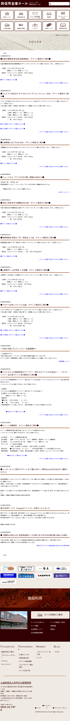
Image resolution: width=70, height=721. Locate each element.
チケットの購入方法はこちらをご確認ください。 (54, 83)
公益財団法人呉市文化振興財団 (15, 682)
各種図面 (53, 626)
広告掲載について (37, 629)
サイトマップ (6, 664)
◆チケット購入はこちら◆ (8, 80)
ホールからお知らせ (37, 622)
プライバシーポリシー (8, 656)
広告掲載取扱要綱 (37, 633)
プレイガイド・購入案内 (26, 665)
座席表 (52, 629)
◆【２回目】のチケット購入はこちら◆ (12, 128)
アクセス (4, 661)
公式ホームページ (64, 192)
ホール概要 (34, 626)
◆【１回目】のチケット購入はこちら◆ (12, 124)
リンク (39, 657)
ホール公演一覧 (24, 670)
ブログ (57, 652)
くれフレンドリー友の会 (44, 653)
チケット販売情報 (25, 661)
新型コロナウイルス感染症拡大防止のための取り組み (53, 545)
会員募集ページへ (64, 361)
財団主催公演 (23, 658)
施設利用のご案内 (7, 652)
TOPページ (58, 35)
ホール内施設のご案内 (57, 622)
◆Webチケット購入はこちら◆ (15, 411)
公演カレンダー (24, 654)
